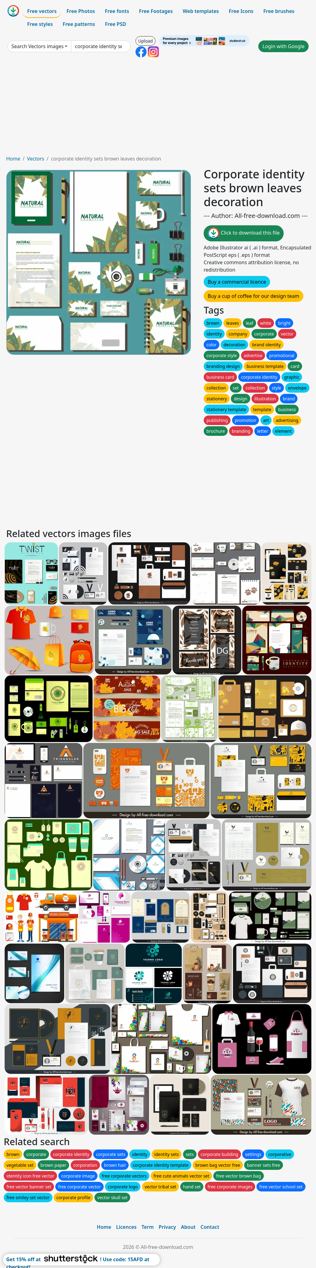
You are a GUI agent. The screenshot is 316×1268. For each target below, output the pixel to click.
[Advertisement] (158, 108)
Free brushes (278, 11)
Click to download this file (244, 233)
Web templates (201, 11)
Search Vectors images (37, 46)
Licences (126, 1227)
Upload (145, 41)
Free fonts (117, 11)
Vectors (35, 158)
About (188, 1227)
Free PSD (115, 24)
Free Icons (241, 11)
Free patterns (79, 24)
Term (147, 1227)
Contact (210, 1227)
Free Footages (156, 11)
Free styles (40, 24)
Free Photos (80, 11)
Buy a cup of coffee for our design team (253, 296)
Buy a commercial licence (237, 281)
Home (13, 158)
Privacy (167, 1227)
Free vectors (41, 11)
